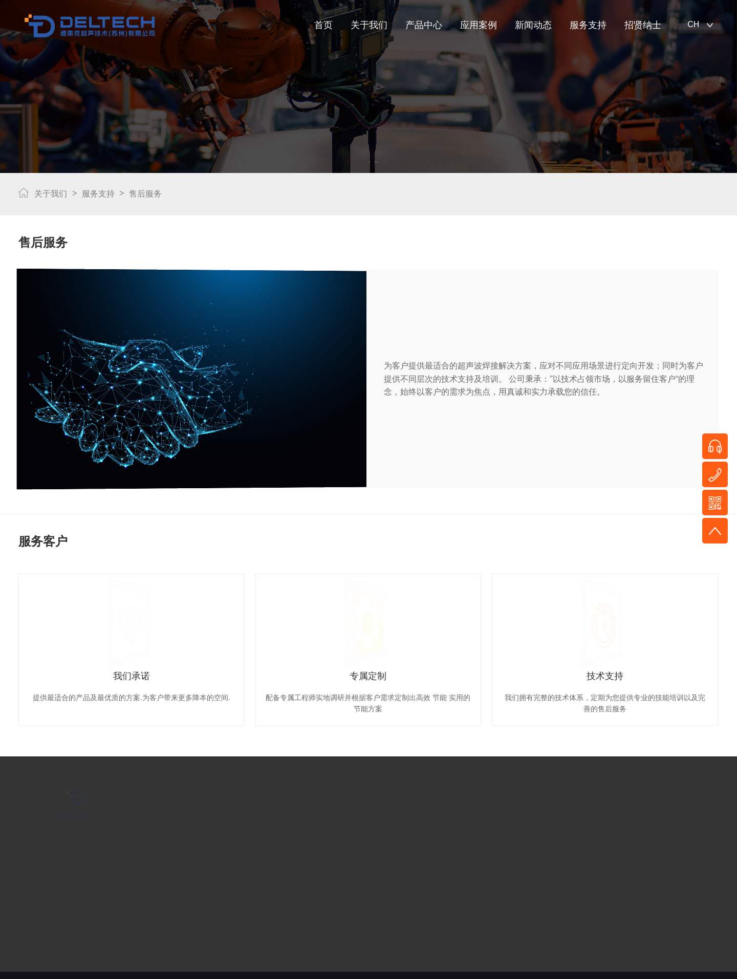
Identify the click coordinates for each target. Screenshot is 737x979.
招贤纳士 (642, 25)
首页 (323, 25)
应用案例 (478, 25)
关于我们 (369, 25)
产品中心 (423, 25)
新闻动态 (533, 25)
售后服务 (145, 192)
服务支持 (588, 25)
